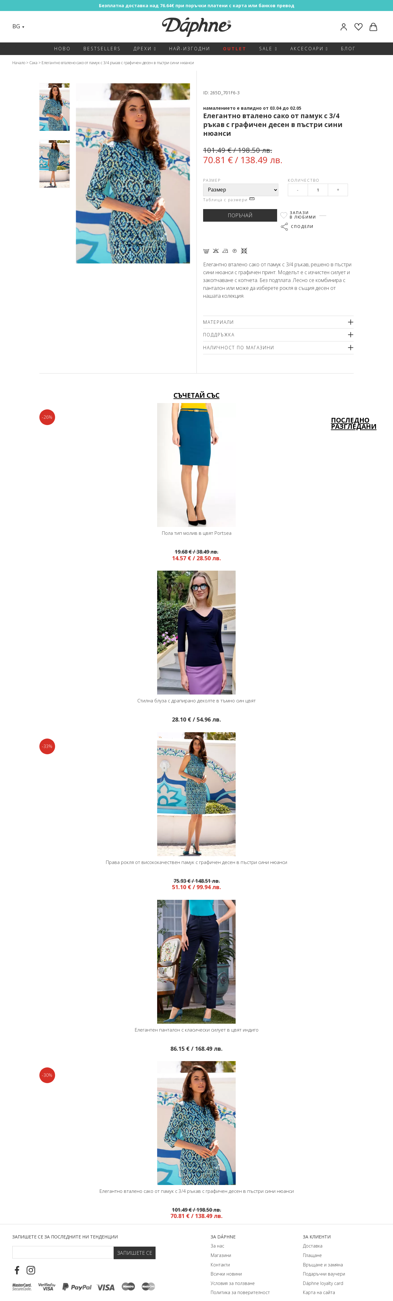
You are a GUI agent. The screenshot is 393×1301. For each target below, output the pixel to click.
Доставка (312, 1235)
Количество (304, 180)
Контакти (220, 1254)
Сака (33, 62)
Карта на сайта (319, 1282)
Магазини (221, 1245)
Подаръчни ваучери (324, 1263)
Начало (18, 62)
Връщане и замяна (323, 1254)
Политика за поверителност (240, 1282)
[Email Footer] (63, 1241)
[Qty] (318, 190)
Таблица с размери (228, 199)
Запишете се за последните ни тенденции (65, 1226)
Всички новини (226, 1263)
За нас (217, 1235)
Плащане (312, 1245)
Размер (212, 180)
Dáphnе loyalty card (323, 1273)
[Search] (35, 26)
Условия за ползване (233, 1273)
